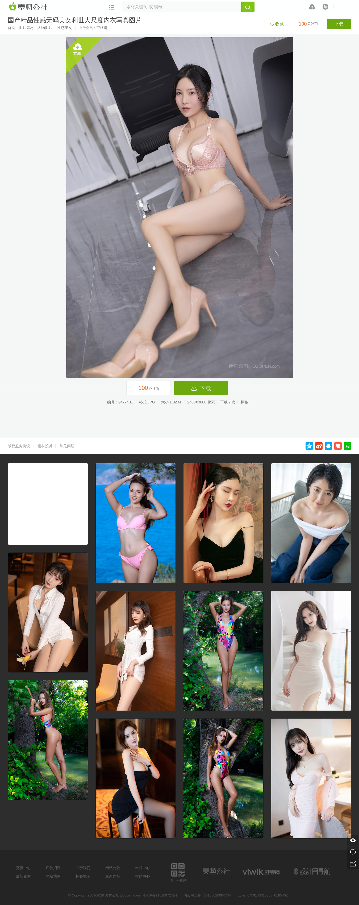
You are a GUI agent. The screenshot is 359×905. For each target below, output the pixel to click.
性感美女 (64, 28)
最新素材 (23, 876)
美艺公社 (216, 871)
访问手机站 (178, 871)
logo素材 (262, 871)
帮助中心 (142, 876)
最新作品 (112, 876)
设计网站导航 (312, 871)
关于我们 (83, 868)
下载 (339, 24)
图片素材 (26, 28)
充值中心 (23, 868)
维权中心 (142, 868)
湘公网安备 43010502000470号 (207, 895)
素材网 (29, 6)
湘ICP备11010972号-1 (160, 895)
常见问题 (67, 446)
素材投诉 (44, 446)
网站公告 (112, 868)
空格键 (101, 28)
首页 (11, 28)
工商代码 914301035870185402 (263, 895)
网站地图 (53, 876)
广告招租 (53, 868)
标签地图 (83, 876)
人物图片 (44, 28)
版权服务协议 (19, 446)
